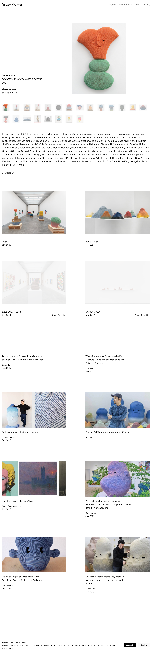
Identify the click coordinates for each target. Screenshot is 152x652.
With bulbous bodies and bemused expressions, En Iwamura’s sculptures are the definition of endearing (108, 504)
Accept (129, 645)
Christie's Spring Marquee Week (18, 501)
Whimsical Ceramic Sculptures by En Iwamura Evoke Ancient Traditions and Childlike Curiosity (105, 359)
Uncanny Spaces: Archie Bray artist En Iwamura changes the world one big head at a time (108, 580)
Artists (112, 4)
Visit (137, 4)
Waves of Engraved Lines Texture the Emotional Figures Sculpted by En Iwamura (23, 578)
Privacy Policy (8, 648)
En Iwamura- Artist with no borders (20, 432)
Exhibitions (125, 4)
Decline (143, 645)
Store (147, 4)
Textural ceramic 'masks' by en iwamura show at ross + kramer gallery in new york (23, 358)
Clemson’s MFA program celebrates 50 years (108, 432)
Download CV (8, 173)
